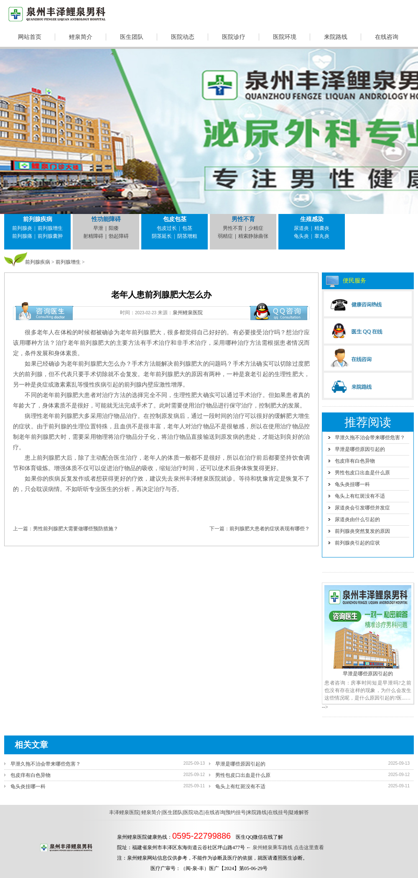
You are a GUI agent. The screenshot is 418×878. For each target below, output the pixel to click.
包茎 (187, 228)
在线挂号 (278, 812)
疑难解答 (299, 812)
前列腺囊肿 (50, 236)
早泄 (98, 228)
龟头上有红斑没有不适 (360, 496)
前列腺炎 (22, 228)
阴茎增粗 (187, 236)
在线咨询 (386, 37)
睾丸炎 (321, 236)
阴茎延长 (162, 236)
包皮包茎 (174, 219)
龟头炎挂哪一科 (352, 484)
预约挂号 (236, 812)
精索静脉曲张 (253, 236)
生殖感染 (312, 219)
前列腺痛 (22, 236)
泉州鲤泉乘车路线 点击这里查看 (288, 847)
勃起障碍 (119, 236)
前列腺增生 (50, 228)
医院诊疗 (233, 37)
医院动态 (182, 37)
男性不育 (243, 219)
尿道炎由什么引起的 (357, 519)
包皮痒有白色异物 (355, 461)
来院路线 (335, 37)
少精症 (255, 228)
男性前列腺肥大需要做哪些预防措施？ (75, 529)
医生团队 (131, 37)
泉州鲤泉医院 (188, 313)
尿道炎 (301, 228)
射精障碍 (93, 236)
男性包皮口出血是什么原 (362, 473)
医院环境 (284, 37)
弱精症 (225, 236)
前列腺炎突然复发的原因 (362, 531)
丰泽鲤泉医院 (124, 812)
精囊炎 (321, 228)
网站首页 (29, 37)
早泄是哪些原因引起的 (360, 449)
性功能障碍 (106, 219)
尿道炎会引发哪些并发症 (362, 508)
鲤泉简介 (80, 37)
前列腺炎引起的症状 (357, 543)
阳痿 (114, 228)
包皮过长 (167, 228)
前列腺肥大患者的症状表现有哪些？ (269, 529)
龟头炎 (301, 236)
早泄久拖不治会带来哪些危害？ (370, 437)
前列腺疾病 (37, 219)
